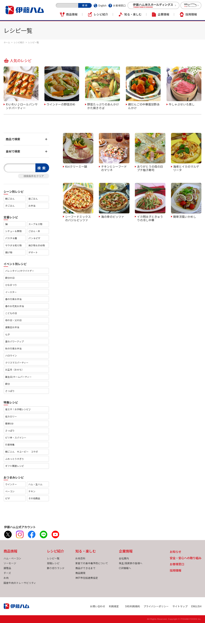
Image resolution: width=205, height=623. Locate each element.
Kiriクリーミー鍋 (76, 166)
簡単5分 (9, 423)
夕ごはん (10, 205)
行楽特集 (10, 444)
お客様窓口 (119, 5)
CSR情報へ (125, 568)
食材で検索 (13, 151)
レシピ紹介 (101, 14)
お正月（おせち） (14, 369)
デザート (33, 252)
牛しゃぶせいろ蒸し (182, 104)
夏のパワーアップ (14, 341)
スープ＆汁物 (35, 224)
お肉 (6, 577)
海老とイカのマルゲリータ (186, 168)
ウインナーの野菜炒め (61, 104)
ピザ (7, 498)
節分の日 (10, 277)
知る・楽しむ (133, 14)
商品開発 (80, 572)
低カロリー (11, 416)
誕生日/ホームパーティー (18, 376)
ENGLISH (196, 606)
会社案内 (124, 558)
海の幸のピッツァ (112, 216)
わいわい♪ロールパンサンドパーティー (22, 105)
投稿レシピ (53, 563)
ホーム (7, 42)
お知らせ (175, 552)
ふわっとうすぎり (14, 459)
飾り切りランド (56, 568)
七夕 (7, 334)
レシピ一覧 (53, 558)
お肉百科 (80, 558)
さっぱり (10, 391)
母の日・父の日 (13, 320)
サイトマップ (180, 606)
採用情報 (191, 14)
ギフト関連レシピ (14, 466)
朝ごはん (10, 198)
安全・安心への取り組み (185, 558)
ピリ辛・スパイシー (15, 437)
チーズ (7, 572)
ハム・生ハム (35, 484)
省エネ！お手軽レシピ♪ (18, 409)
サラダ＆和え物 (13, 245)
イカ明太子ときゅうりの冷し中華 (150, 218)
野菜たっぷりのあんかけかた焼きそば (103, 105)
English (102, 5)
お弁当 (31, 205)
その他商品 (34, 498)
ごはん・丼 (34, 231)
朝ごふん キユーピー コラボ (21, 451)
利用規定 (114, 606)
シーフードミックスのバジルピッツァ (78, 218)
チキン (31, 491)
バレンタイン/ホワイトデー (19, 270)
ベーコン (10, 491)
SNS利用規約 (132, 606)
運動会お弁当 (12, 327)
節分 (7, 384)
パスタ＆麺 (11, 238)
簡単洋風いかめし (184, 216)
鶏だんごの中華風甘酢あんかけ (144, 105)
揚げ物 (8, 252)
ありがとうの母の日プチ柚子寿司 (150, 168)
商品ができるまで (85, 568)
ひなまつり (11, 285)
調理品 (7, 568)
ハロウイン (11, 355)
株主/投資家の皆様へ (130, 563)
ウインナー (11, 484)
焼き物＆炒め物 (36, 245)
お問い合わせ (97, 606)
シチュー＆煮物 (13, 231)
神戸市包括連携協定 (86, 577)
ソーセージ (10, 563)
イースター (11, 292)
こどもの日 (11, 313)
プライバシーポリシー (156, 606)
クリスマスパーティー (16, 362)
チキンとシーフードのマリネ (114, 168)
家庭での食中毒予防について (91, 563)
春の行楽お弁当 (13, 299)
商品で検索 (13, 139)
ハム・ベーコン (12, 558)
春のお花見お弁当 (14, 306)
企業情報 (163, 14)
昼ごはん (33, 198)
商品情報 (72, 14)
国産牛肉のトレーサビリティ (20, 582)
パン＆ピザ (34, 238)
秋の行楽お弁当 (13, 348)
